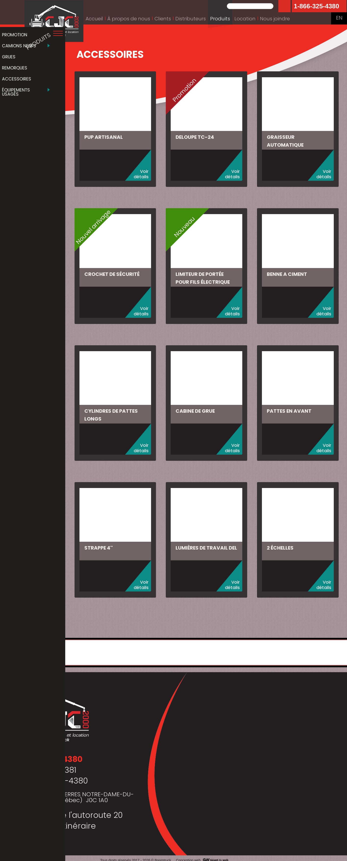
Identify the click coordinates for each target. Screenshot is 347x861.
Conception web (188, 856)
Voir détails (143, 173)
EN (339, 18)
